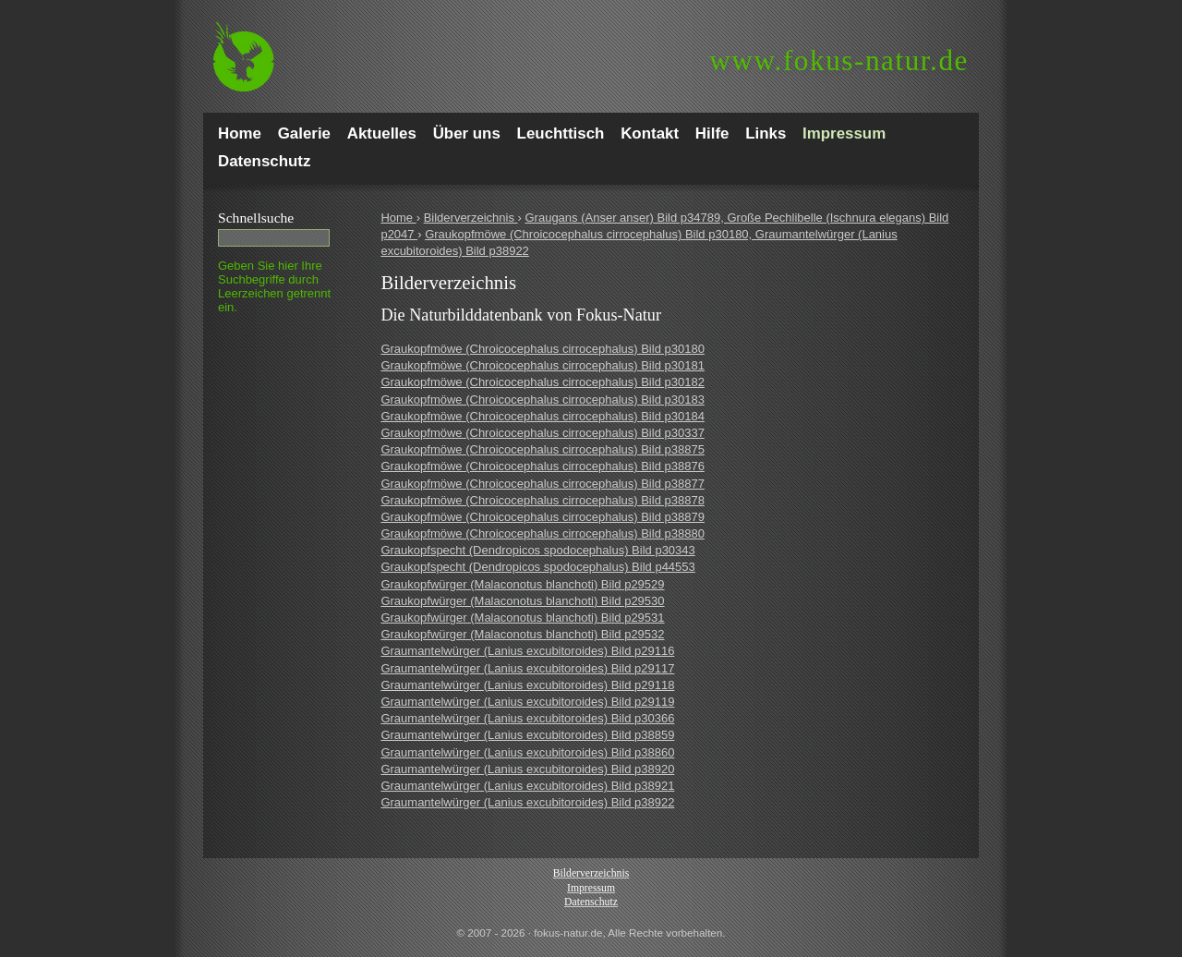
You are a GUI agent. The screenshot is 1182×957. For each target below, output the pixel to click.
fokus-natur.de (839, 60)
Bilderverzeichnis (471, 217)
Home (398, 217)
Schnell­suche (256, 217)
